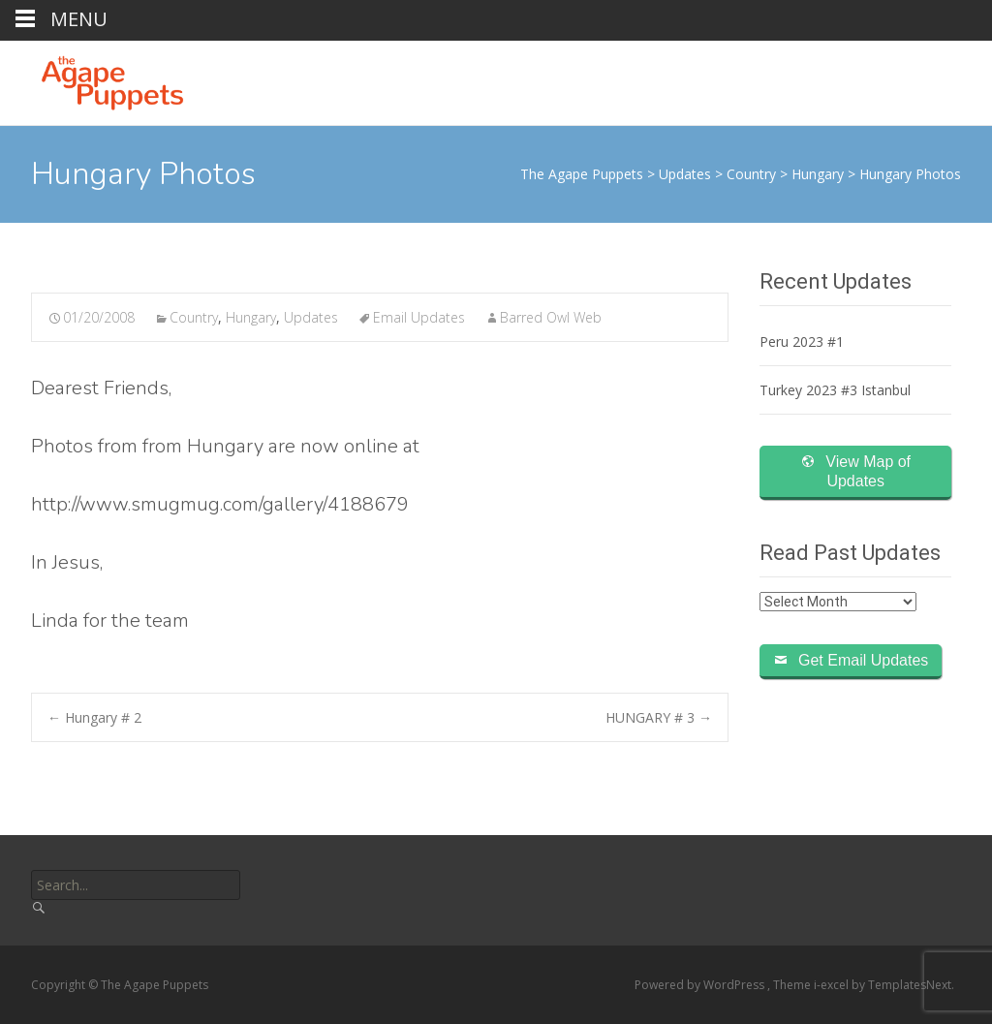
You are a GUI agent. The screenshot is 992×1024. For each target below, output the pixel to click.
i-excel (833, 985)
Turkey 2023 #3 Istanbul (835, 390)
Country (194, 317)
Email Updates (419, 317)
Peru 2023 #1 (802, 341)
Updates (311, 317)
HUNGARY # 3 (658, 717)
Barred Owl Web (551, 317)
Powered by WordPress (701, 985)
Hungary (251, 317)
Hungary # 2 (94, 717)
